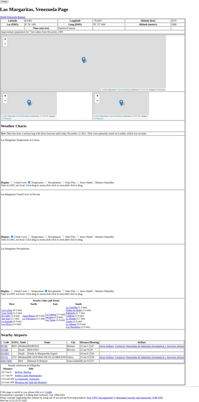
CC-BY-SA (144, 90)
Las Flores (6, 324)
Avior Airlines (107, 346)
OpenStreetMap (124, 90)
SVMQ (5, 353)
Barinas (21, 17)
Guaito (69, 321)
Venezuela (12, 17)
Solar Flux (70, 182)
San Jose (5, 318)
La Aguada (6, 321)
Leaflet (104, 90)
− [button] (5, 44)
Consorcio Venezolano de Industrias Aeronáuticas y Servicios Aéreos (149, 346)
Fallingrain (161, 90)
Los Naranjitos (73, 327)
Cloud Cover (20, 182)
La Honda (71, 318)
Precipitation (54, 182)
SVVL (5, 357)
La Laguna (50, 314)
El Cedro (5, 315)
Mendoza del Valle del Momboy (31, 382)
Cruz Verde (7, 313)
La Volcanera (28, 318)
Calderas (70, 315)
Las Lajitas (6, 310)
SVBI (4, 346)
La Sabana (71, 324)
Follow (4, 1)
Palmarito (71, 313)
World (3, 17)
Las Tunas (50, 320)
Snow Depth (86, 182)
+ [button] (5, 39)
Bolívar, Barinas (23, 372)
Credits (48, 392)
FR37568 (6, 361)
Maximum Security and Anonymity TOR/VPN (139, 397)
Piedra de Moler (74, 310)
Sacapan (49, 317)
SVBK (5, 349)
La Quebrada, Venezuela (27, 379)
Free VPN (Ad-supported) (100, 397)
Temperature (37, 182)
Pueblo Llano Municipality (28, 375)
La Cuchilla (72, 307)
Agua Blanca (28, 315)
